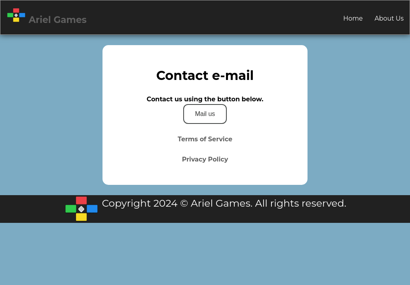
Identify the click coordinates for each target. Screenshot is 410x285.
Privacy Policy (205, 159)
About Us (389, 18)
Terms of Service (205, 139)
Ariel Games (46, 16)
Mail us (205, 113)
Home (353, 18)
